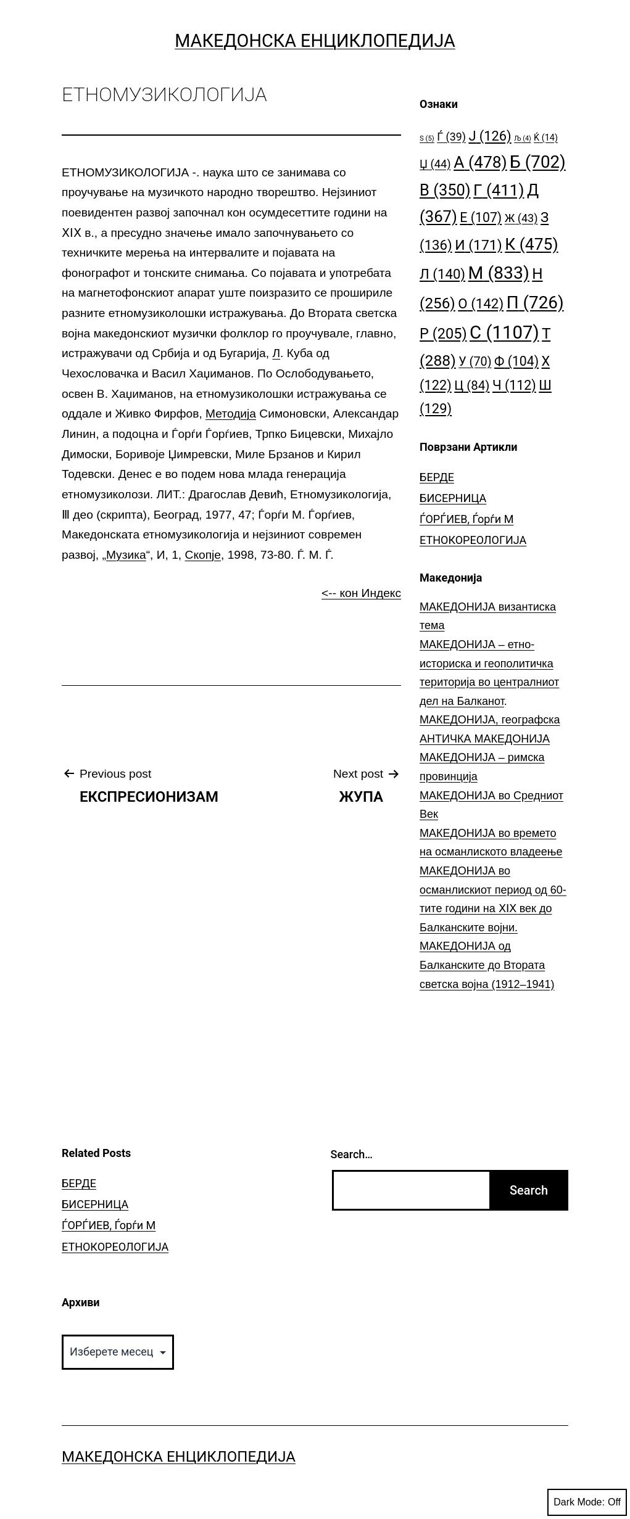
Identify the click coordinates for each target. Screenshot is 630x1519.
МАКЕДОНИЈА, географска (490, 720)
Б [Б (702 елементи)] (538, 162)
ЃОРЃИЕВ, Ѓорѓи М (466, 519)
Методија (230, 413)
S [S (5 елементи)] (427, 138)
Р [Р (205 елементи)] (443, 333)
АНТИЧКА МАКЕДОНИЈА (485, 739)
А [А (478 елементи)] (480, 161)
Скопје (203, 554)
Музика (126, 554)
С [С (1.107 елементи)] (504, 332)
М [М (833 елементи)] (498, 273)
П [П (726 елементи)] (535, 302)
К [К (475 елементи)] (531, 243)
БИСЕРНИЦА (453, 498)
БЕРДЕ (437, 477)
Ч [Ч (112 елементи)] (514, 385)
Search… (352, 1154)
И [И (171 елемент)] (478, 245)
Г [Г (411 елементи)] (498, 190)
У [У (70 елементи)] (474, 362)
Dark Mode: (587, 1502)
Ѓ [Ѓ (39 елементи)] (451, 136)
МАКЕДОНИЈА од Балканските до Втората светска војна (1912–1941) (487, 965)
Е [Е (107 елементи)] (481, 217)
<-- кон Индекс (361, 593)
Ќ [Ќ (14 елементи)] (546, 138)
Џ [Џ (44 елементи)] (435, 163)
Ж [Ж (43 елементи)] (521, 218)
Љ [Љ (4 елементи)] (522, 138)
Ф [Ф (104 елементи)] (516, 361)
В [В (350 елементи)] (445, 190)
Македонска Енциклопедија (315, 40)
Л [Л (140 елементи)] (442, 274)
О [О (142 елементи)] (481, 303)
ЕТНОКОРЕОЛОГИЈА (473, 539)
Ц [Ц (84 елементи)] (471, 385)
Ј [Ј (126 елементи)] (489, 136)
